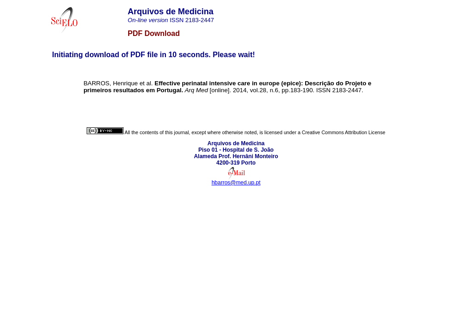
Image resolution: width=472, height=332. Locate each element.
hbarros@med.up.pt (236, 182)
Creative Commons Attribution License (343, 132)
